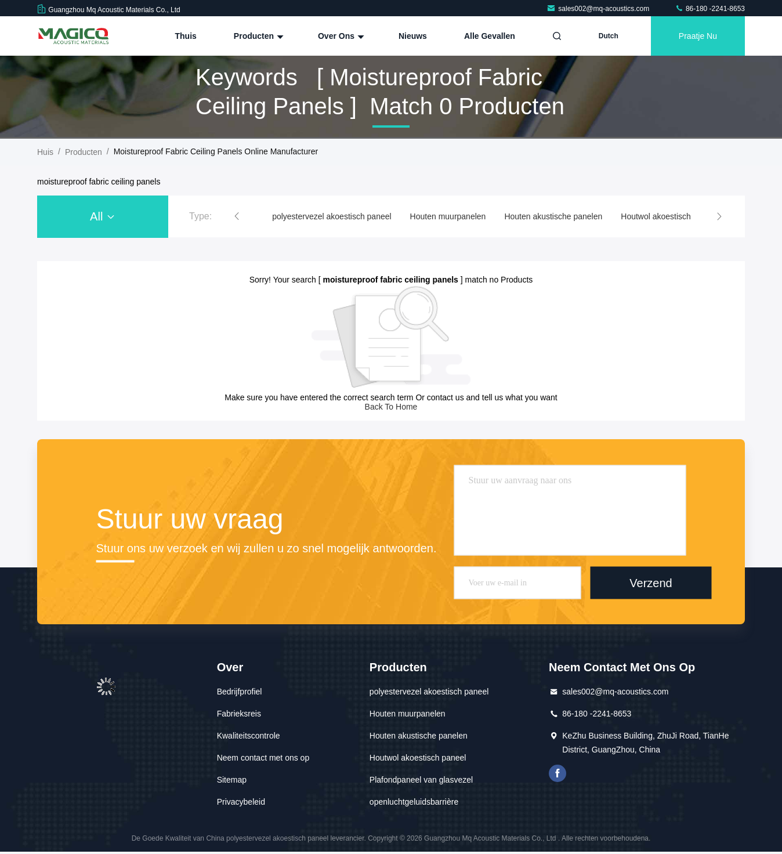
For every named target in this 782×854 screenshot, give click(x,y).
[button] (237, 216)
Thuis (186, 36)
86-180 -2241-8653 (710, 9)
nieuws (413, 36)
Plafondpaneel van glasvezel (421, 779)
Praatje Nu (698, 36)
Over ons (339, 36)
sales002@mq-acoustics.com (598, 9)
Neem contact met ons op (263, 757)
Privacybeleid (241, 801)
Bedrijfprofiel (239, 691)
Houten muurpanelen (448, 216)
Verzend (650, 582)
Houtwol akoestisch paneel (669, 216)
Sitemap (232, 779)
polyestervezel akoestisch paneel (331, 216)
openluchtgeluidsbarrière (414, 801)
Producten (257, 36)
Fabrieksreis (239, 713)
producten (83, 152)
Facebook (557, 773)
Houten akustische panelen (553, 216)
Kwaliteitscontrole (248, 735)
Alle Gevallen (489, 36)
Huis (45, 152)
